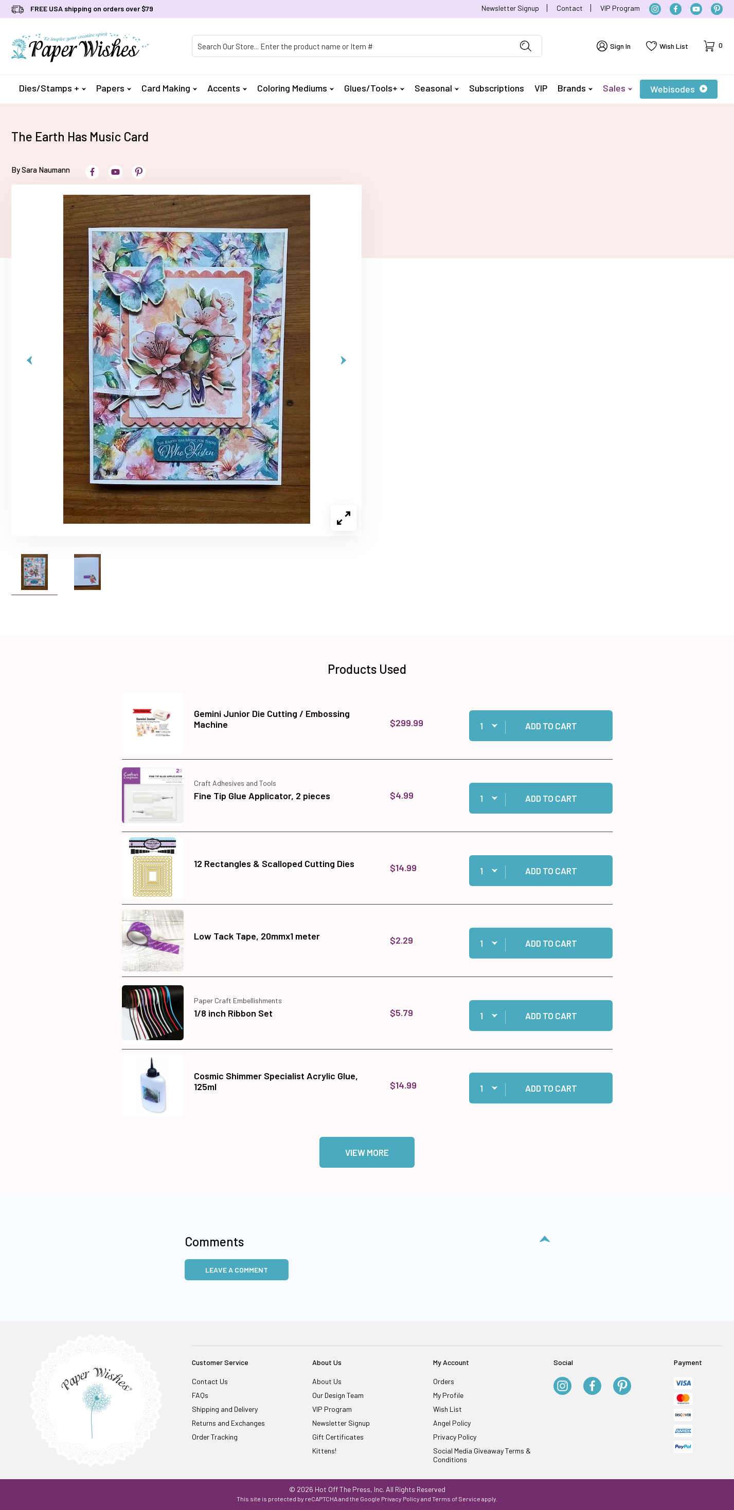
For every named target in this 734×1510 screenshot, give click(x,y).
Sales (617, 88)
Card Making (169, 88)
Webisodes (678, 89)
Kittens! (324, 1450)
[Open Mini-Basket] (713, 46)
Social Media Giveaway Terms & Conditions (482, 1455)
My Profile (448, 1395)
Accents (227, 88)
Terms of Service (456, 1498)
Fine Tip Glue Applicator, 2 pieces (262, 795)
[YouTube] (696, 9)
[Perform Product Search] (526, 46)
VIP (540, 88)
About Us (327, 1381)
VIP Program (620, 8)
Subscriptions (496, 88)
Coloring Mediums (295, 88)
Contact (570, 8)
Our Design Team (338, 1395)
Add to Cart (551, 726)
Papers (113, 88)
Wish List (447, 1409)
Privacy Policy (454, 1436)
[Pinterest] (717, 9)
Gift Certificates (338, 1436)
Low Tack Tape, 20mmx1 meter (257, 936)
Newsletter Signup (510, 8)
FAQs (200, 1395)
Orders (443, 1381)
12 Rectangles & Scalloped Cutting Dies (274, 863)
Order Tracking (215, 1436)
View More (367, 1152)
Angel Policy (452, 1423)
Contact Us (210, 1381)
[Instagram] (655, 9)
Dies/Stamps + (52, 88)
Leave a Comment (236, 1269)
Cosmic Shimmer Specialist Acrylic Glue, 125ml (276, 1081)
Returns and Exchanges (228, 1423)
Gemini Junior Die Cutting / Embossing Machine (272, 719)
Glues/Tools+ (374, 88)
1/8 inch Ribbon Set (233, 1013)
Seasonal (437, 88)
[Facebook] (676, 9)
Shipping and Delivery (225, 1409)
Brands (575, 88)
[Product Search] (351, 46)
